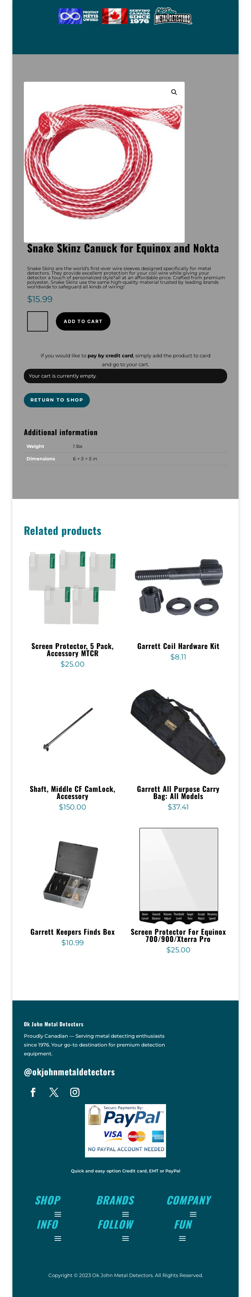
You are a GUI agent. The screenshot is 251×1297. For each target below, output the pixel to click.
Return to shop (56, 400)
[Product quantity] (37, 321)
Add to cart (83, 321)
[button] (174, 92)
